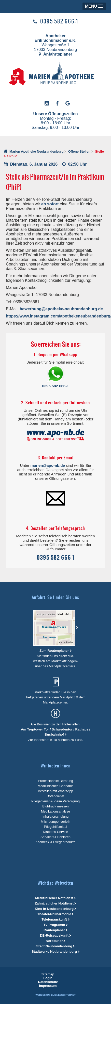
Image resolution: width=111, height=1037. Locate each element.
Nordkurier (54, 941)
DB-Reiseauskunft (54, 935)
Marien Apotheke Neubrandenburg (36, 151)
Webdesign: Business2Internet (55, 995)
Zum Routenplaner (54, 651)
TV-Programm (54, 925)
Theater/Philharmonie (54, 914)
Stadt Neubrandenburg (54, 946)
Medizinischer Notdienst (54, 898)
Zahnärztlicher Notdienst (54, 903)
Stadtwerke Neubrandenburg (54, 951)
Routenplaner (54, 930)
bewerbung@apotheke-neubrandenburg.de (61, 309)
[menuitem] (47, 974)
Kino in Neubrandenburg (54, 909)
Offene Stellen (79, 151)
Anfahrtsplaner (55, 54)
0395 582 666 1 (55, 558)
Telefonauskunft (54, 919)
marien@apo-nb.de (47, 465)
